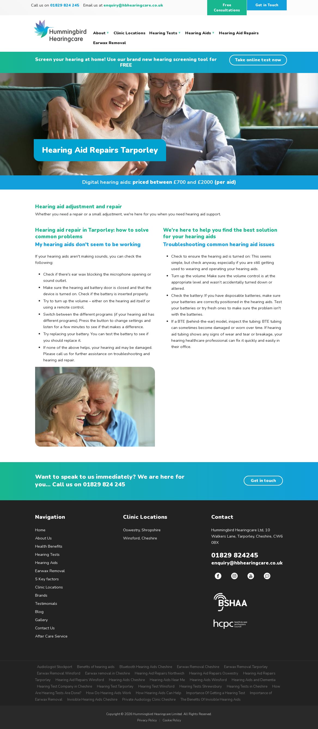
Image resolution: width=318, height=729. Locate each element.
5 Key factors (47, 579)
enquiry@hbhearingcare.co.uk (133, 5)
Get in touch (263, 480)
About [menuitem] (101, 34)
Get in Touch (266, 5)
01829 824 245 (104, 484)
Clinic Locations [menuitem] (129, 33)
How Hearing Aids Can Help (158, 693)
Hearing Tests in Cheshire (247, 686)
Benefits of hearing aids (96, 666)
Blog (39, 611)
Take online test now (258, 60)
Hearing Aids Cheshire (127, 680)
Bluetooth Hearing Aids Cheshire (146, 666)
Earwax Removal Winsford (58, 673)
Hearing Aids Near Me (167, 680)
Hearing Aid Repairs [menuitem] (239, 33)
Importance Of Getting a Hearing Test (215, 693)
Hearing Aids (46, 562)
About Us (43, 538)
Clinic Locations (49, 587)
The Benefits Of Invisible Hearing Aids (211, 699)
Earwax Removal (50, 571)
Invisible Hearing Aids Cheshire (92, 699)
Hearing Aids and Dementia (254, 680)
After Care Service (51, 636)
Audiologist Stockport (54, 666)
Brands (41, 595)
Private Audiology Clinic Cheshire (149, 699)
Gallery (41, 620)
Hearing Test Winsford (156, 686)
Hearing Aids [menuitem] (200, 34)
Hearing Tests (47, 554)
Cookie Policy (172, 720)
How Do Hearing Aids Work (108, 693)
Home (40, 530)
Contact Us (45, 628)
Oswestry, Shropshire (142, 530)
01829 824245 (234, 555)
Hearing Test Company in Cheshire (64, 686)
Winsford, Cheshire (140, 538)
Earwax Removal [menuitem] (109, 42)
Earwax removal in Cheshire (107, 673)
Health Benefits (48, 546)
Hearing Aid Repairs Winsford (80, 680)
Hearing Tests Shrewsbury (200, 686)
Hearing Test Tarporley (115, 686)
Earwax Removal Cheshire (198, 666)
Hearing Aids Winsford (208, 680)
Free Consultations (227, 8)
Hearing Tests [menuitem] (165, 34)
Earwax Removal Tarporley (246, 666)
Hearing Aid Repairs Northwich (159, 673)
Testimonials (46, 603)
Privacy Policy (147, 720)
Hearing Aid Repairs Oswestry (213, 673)
